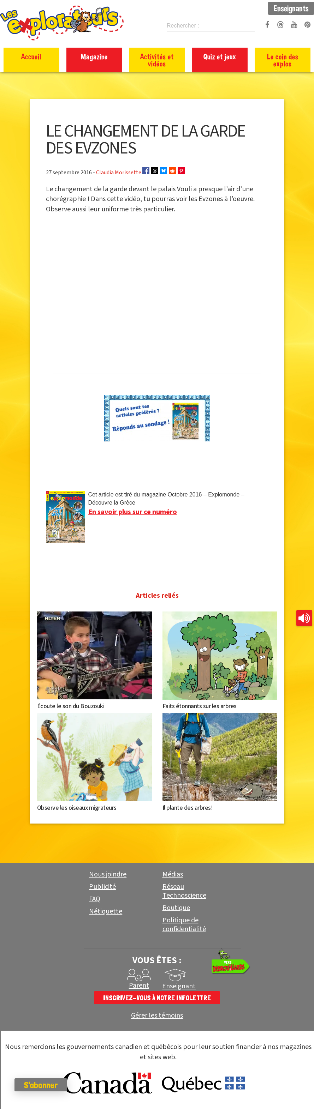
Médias (172, 874)
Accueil (31, 56)
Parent (139, 985)
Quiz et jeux (219, 56)
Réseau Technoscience (184, 891)
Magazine (94, 56)
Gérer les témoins (157, 1015)
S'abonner (44, 1085)
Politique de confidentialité (184, 924)
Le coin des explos (282, 60)
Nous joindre (107, 874)
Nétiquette (105, 911)
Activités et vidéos (157, 60)
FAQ (94, 899)
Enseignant (179, 986)
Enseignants (291, 8)
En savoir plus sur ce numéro (132, 512)
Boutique (176, 908)
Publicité (102, 887)
